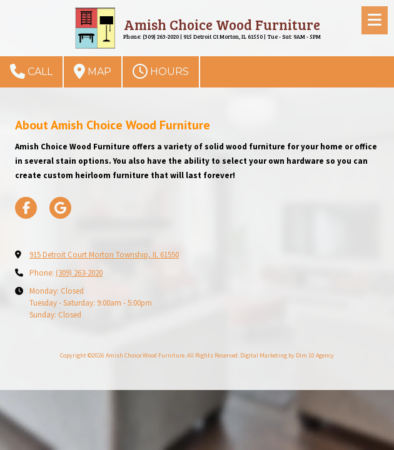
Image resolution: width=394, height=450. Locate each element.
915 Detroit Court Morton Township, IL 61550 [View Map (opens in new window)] (104, 254)
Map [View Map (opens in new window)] (92, 71)
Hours (161, 71)
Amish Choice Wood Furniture (222, 24)
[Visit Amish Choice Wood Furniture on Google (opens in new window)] (60, 208)
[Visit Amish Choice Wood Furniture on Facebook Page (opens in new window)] (26, 208)
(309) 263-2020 (79, 273)
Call (31, 71)
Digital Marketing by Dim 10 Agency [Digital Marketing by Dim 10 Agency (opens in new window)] (287, 355)
